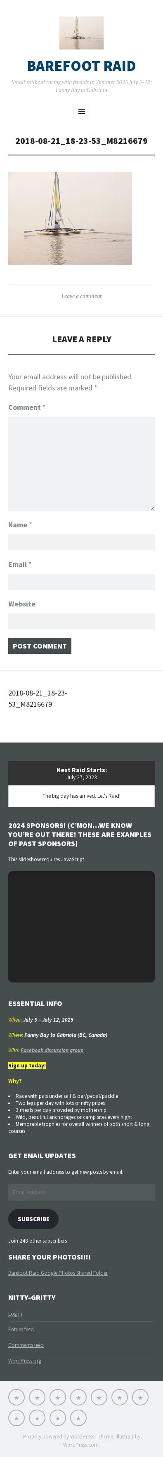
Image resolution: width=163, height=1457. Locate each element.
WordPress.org (24, 1360)
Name (20, 524)
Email (20, 564)
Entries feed (21, 1329)
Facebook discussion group (52, 1050)
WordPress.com (81, 1444)
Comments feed (26, 1345)
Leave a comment (81, 296)
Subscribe (34, 1219)
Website (21, 604)
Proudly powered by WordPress (58, 1436)
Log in (15, 1313)
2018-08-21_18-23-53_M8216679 (37, 698)
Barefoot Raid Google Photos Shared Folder (58, 1272)
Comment (27, 407)
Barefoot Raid (81, 66)
